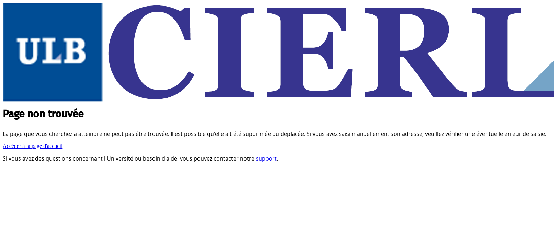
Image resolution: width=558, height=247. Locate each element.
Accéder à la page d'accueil (32, 146)
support (266, 158)
